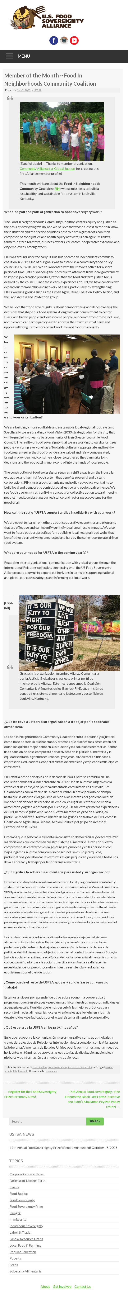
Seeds (14, 1265)
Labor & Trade (20, 1232)
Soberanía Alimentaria (25, 1271)
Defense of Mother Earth (27, 1180)
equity (8, 1071)
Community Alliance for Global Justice (47, 168)
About (45, 1286)
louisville (23, 1071)
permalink (51, 1071)
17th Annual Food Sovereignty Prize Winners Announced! (50, 1147)
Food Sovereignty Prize (26, 1206)
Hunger (15, 1213)
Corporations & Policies (27, 1174)
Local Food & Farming (80, 1067)
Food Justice (39, 1067)
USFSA (37, 90)
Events (14, 1187)
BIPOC (109, 1067)
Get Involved (62, 1286)
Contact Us (82, 1286)
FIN (57, 188)
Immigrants (18, 1219)
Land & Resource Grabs (26, 1239)
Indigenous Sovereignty (26, 1226)
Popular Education (23, 1252)
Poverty (15, 1258)
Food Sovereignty (57, 1067)
